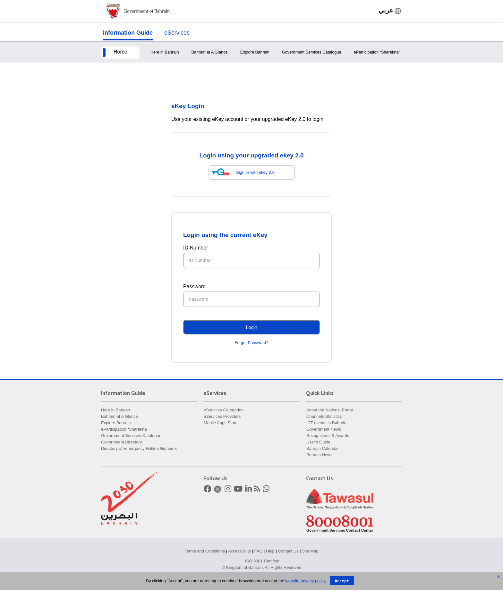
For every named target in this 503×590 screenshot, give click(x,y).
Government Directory (121, 442)
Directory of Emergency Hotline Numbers (139, 448)
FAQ (258, 551)
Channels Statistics (324, 416)
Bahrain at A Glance (210, 52)
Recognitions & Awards (327, 435)
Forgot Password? (251, 342)
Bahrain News (319, 454)
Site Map (310, 551)
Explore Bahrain (254, 52)
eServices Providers (222, 416)
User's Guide (318, 442)
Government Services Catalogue (311, 52)
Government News (323, 429)
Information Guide (128, 33)
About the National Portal (329, 410)
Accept (342, 581)
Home (120, 52)
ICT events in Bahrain (326, 422)
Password (194, 286)
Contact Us (288, 551)
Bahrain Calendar (322, 448)
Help (270, 551)
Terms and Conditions (204, 551)
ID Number (195, 247)
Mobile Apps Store (221, 422)
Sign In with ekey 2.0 (255, 172)
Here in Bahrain (164, 52)
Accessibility (239, 551)
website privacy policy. (305, 580)
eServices (177, 33)
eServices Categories (223, 410)
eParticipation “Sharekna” (377, 52)
